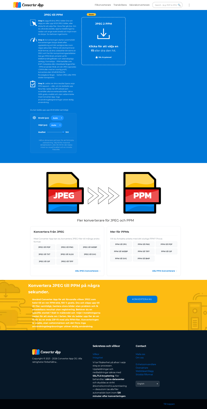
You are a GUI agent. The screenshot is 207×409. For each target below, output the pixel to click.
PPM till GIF (166, 251)
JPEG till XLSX (67, 254)
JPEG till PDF (44, 247)
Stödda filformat (144, 374)
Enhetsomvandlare (146, 364)
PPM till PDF (166, 244)
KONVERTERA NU (142, 299)
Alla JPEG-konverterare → (88, 271)
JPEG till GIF (44, 261)
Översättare (142, 368)
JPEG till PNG (67, 247)
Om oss (140, 357)
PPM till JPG (121, 244)
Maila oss (140, 354)
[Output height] (55, 125)
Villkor (96, 354)
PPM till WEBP (121, 251)
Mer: (189, 5)
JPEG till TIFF (67, 261)
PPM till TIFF (144, 251)
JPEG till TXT (44, 254)
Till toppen (169, 404)
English (140, 384)
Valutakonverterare (139, 5)
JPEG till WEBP (90, 247)
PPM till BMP (144, 258)
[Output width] (57, 118)
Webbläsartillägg (145, 371)
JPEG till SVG (90, 254)
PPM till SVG (121, 258)
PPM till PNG (144, 244)
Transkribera (120, 5)
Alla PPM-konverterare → (164, 271)
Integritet (98, 357)
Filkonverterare (103, 5)
